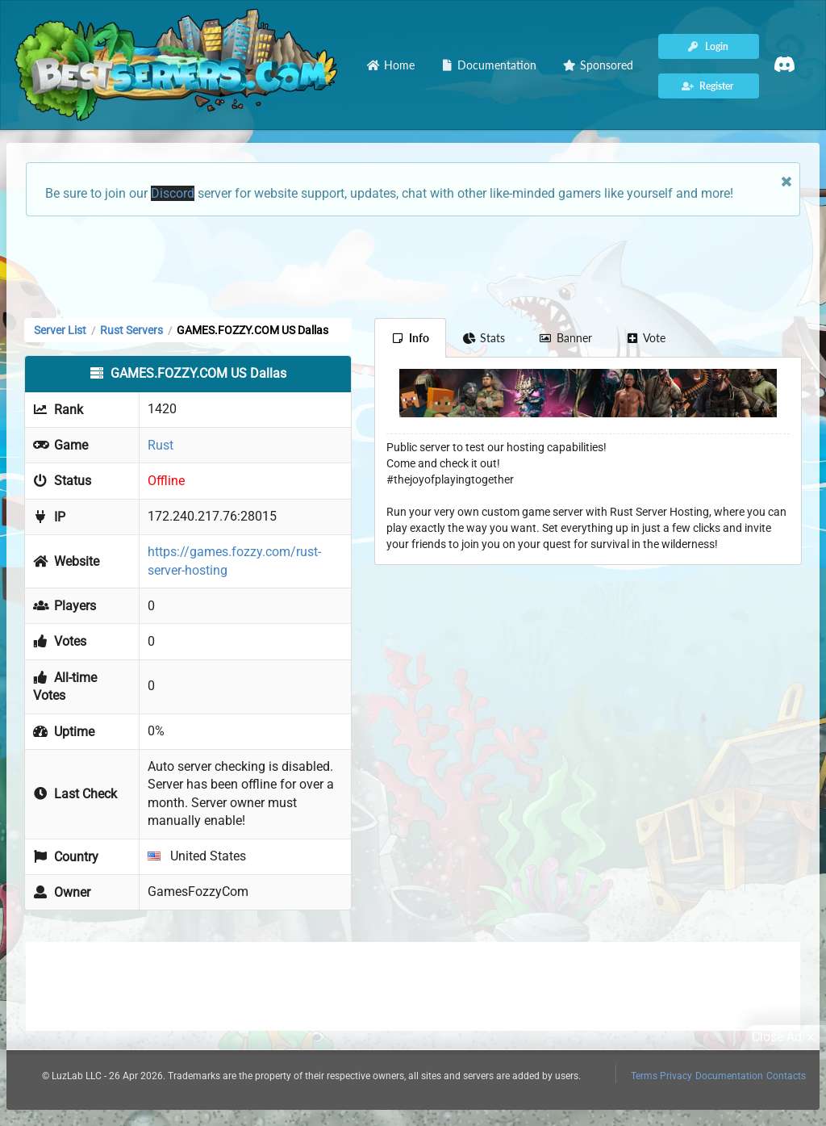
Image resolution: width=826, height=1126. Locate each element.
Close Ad (786, 1037)
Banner (565, 338)
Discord (172, 193)
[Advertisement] (413, 265)
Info (410, 338)
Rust (160, 445)
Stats (484, 338)
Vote (646, 338)
